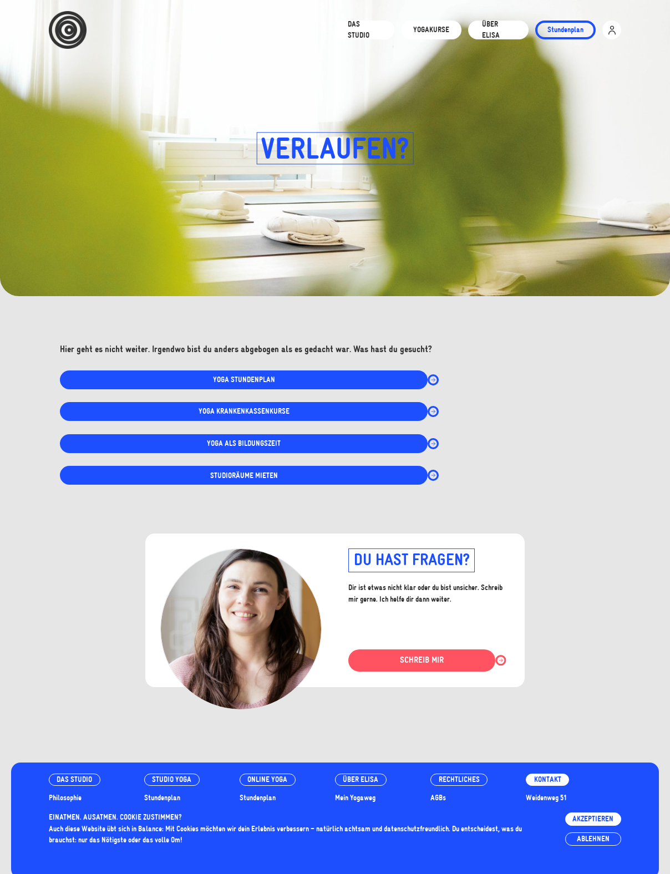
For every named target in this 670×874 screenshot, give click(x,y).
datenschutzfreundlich (416, 829)
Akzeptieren (592, 819)
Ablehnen (593, 839)
